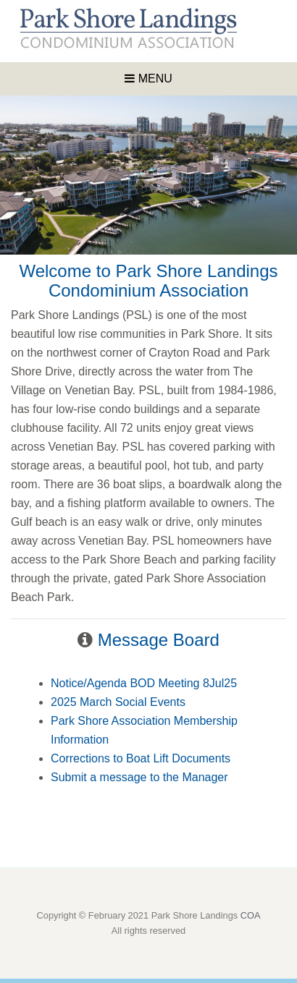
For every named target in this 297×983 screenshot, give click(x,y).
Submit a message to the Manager (139, 777)
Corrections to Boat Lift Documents (140, 758)
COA (250, 915)
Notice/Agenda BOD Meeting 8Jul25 (144, 683)
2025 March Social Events (118, 702)
